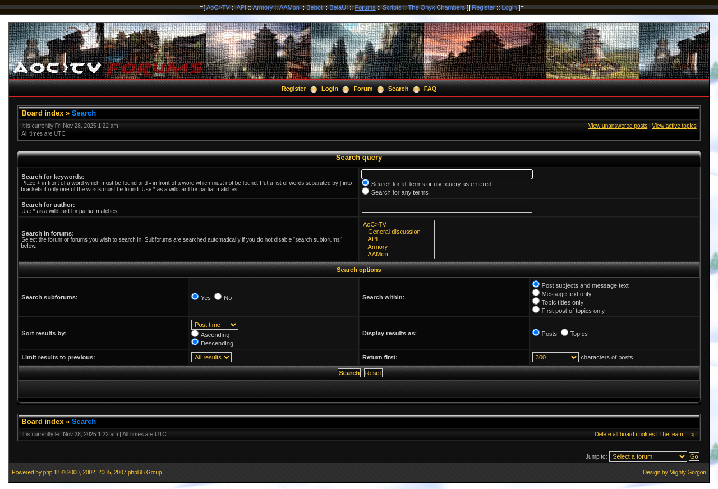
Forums (365, 7)
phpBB (51, 472)
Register (483, 7)
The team (671, 434)
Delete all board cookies (625, 434)
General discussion (398, 232)
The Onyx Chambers (436, 7)
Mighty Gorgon (687, 472)
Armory (263, 7)
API (241, 7)
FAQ (430, 88)
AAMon (289, 7)
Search (398, 88)
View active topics (674, 126)
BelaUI (338, 7)
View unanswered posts (617, 126)
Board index (42, 113)
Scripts (392, 7)
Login (509, 7)
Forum (362, 88)
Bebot (314, 7)
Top (692, 434)
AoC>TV (218, 7)
